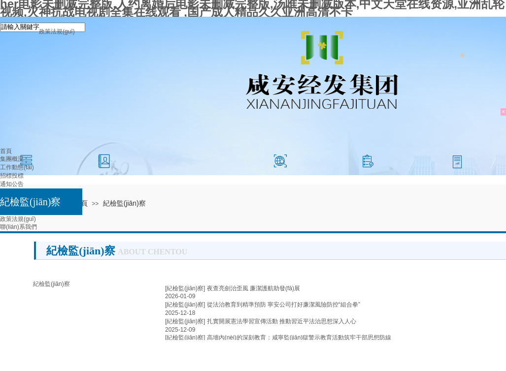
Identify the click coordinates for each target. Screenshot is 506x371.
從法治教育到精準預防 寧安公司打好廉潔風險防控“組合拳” (283, 304)
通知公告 (12, 184)
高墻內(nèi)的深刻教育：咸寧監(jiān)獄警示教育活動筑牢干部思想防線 (299, 337)
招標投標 (12, 175)
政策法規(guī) (18, 219)
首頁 (6, 151)
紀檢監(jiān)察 (30, 201)
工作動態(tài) (17, 167)
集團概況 (12, 158)
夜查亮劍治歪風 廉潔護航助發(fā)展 (253, 288)
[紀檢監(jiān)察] (185, 288)
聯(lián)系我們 (18, 226)
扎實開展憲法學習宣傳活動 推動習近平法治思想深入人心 (281, 321)
